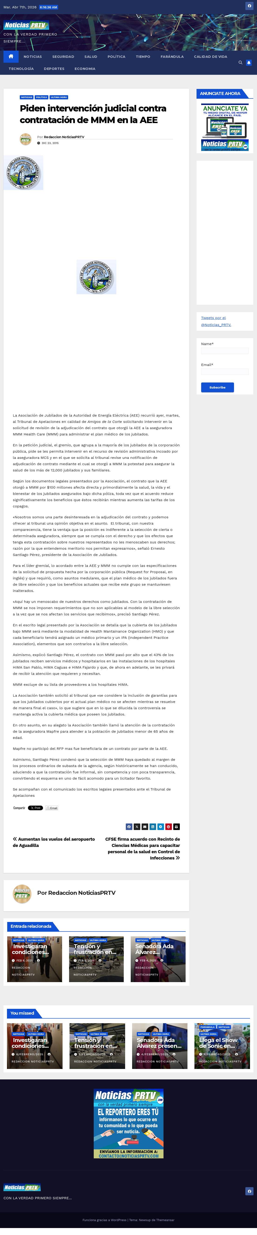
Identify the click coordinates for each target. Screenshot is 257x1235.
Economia (85, 69)
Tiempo (143, 57)
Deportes (54, 69)
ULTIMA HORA (59, 97)
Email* (225, 369)
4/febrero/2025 (155, 1054)
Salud (90, 57)
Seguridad (63, 57)
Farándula (172, 57)
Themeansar (165, 1220)
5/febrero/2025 (93, 1054)
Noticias (33, 57)
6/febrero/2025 (30, 1054)
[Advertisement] (96, 227)
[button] (240, 62)
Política (117, 57)
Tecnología (21, 69)
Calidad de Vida (210, 57)
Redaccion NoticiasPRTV (64, 137)
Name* (225, 348)
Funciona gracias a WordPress (105, 1220)
